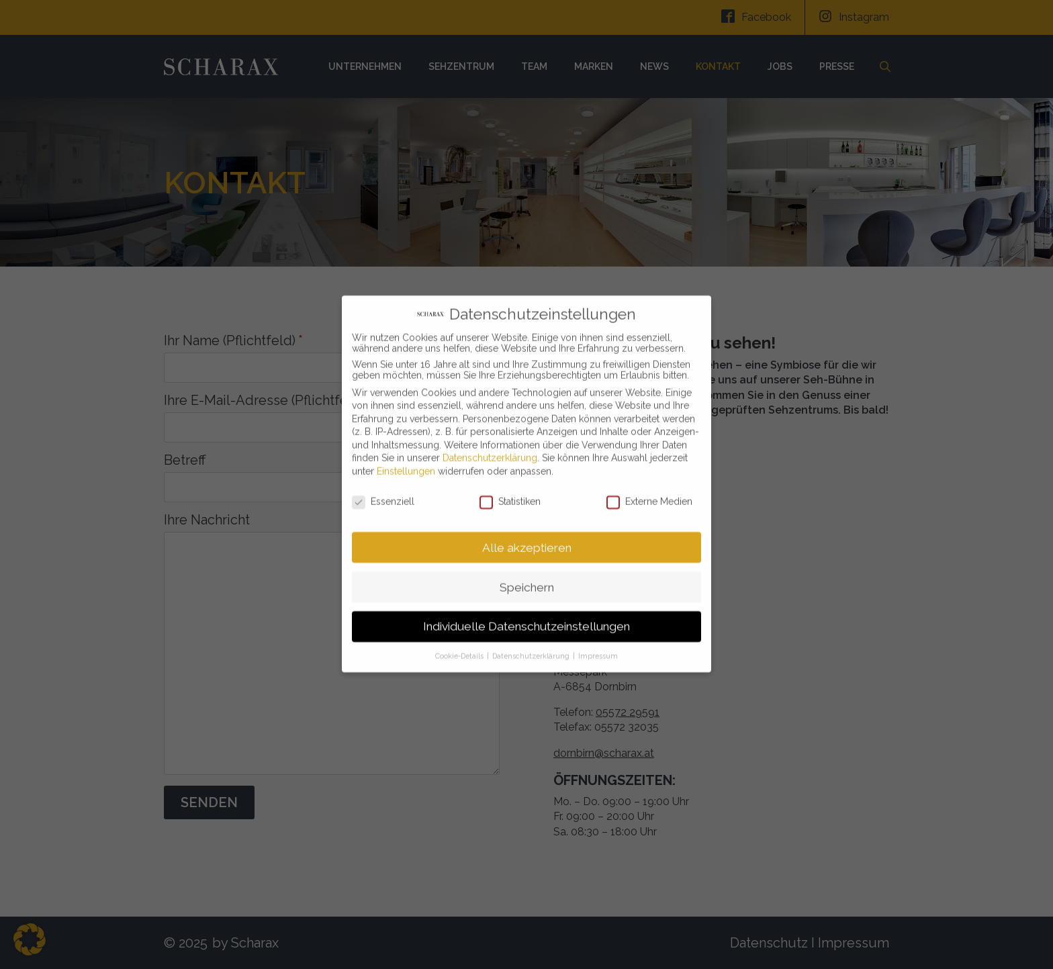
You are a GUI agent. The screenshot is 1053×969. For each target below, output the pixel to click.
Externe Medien (649, 486)
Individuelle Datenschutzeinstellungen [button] (526, 611)
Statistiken (510, 486)
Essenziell (383, 486)
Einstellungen (406, 456)
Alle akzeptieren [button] (526, 532)
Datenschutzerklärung (490, 443)
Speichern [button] (527, 572)
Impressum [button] (598, 641)
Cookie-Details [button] (460, 641)
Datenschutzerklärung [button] (531, 641)
